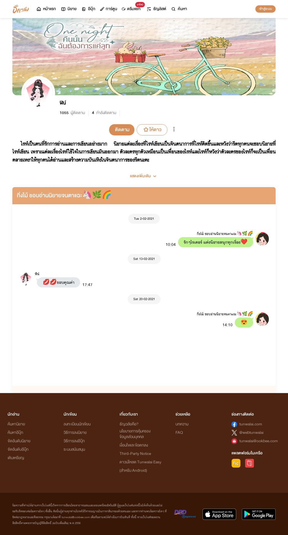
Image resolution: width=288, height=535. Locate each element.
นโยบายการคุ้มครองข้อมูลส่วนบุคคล (135, 434)
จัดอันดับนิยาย (19, 441)
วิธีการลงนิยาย (75, 432)
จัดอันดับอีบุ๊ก (18, 449)
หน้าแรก (46, 8)
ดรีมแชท (132, 7)
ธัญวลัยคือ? (129, 424)
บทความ (182, 424)
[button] (144, 173)
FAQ (179, 432)
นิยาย (68, 8)
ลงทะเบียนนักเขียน (77, 424)
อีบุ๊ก (88, 8)
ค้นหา (179, 8)
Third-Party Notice (135, 453)
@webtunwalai (251, 432)
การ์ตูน (108, 8)
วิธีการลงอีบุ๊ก (74, 441)
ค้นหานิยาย (16, 424)
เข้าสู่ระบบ (265, 9)
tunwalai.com (250, 424)
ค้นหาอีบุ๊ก (15, 432)
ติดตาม (122, 130)
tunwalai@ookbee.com (258, 441)
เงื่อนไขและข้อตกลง (134, 445)
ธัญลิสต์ (156, 8)
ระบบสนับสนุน (74, 449)
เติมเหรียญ (16, 457)
